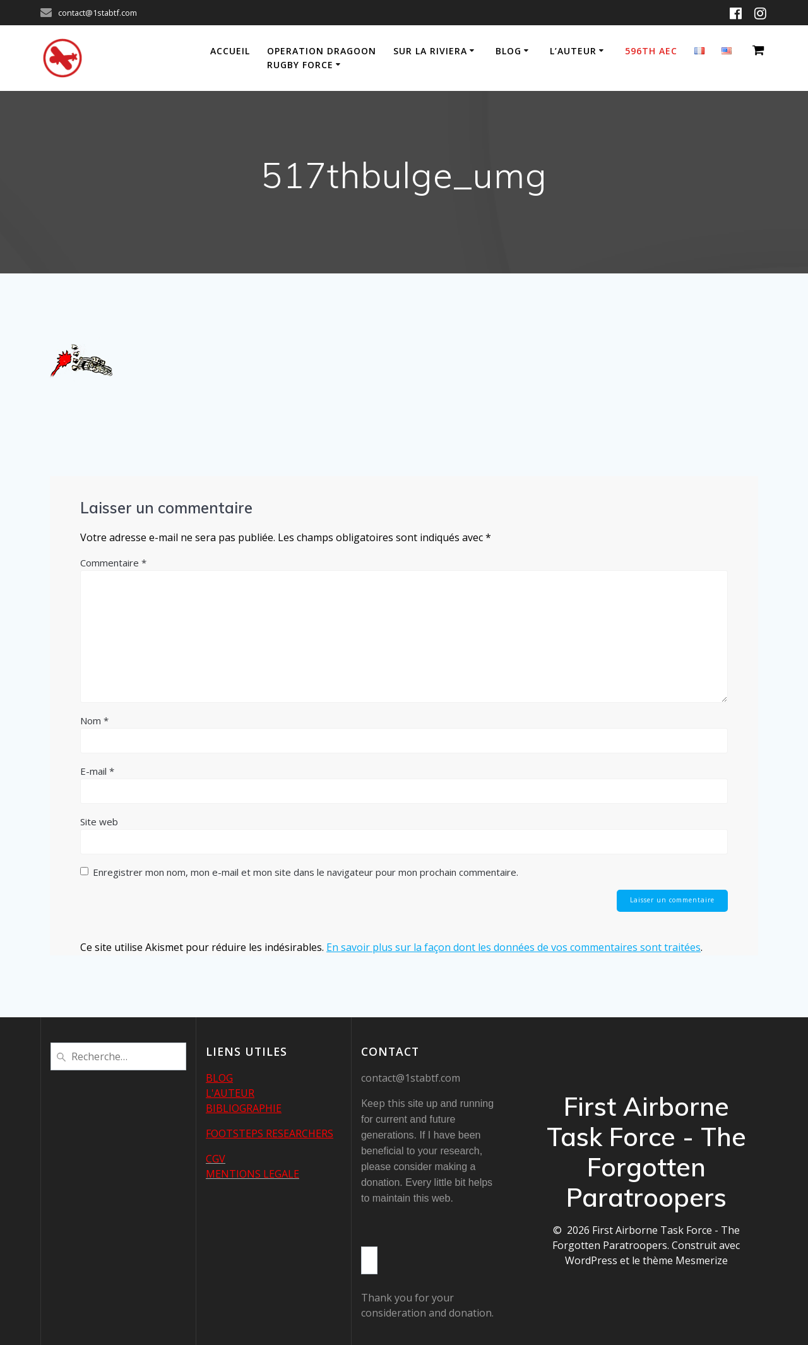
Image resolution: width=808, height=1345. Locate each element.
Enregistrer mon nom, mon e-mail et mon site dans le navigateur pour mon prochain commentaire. (305, 872)
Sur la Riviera (430, 51)
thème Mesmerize (685, 1260)
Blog (508, 51)
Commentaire (113, 562)
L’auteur (573, 51)
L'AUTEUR (230, 1093)
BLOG (219, 1078)
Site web (99, 821)
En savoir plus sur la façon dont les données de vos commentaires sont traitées (513, 948)
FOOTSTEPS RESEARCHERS (269, 1133)
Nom (94, 720)
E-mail (97, 771)
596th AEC (651, 51)
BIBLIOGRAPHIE (244, 1108)
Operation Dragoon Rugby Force (321, 58)
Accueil (230, 51)
